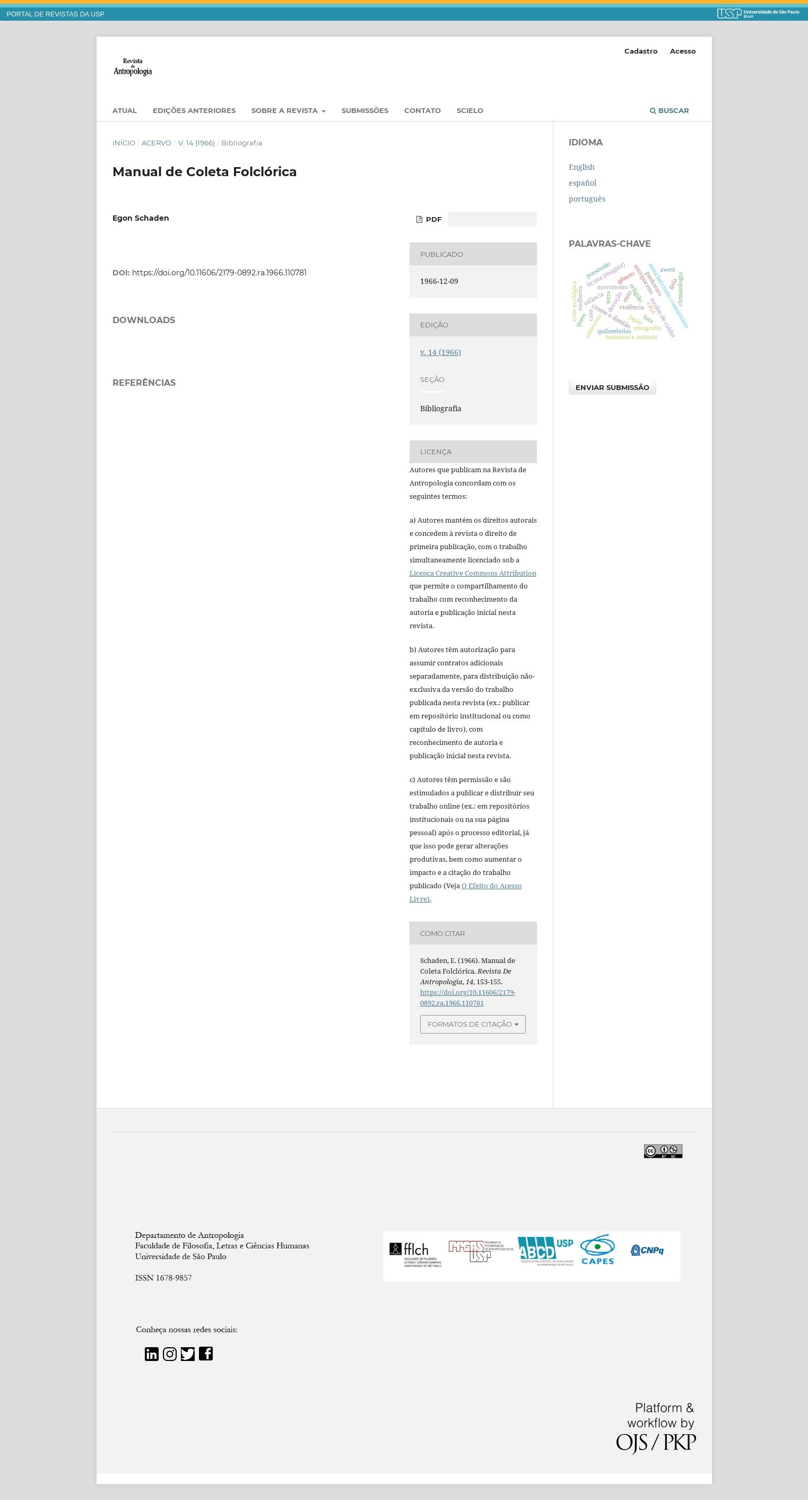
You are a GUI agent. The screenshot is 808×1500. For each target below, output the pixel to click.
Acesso (683, 51)
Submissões (365, 110)
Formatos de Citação (470, 1024)
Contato (422, 110)
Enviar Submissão (612, 387)
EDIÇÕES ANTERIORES (194, 110)
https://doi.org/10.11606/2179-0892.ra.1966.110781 (219, 273)
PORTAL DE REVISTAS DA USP (56, 14)
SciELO (470, 110)
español (582, 183)
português (587, 199)
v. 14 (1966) (196, 142)
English (582, 167)
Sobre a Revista (285, 110)
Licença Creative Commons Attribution (473, 573)
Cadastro (641, 51)
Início (123, 142)
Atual (124, 110)
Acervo (156, 142)
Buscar (669, 110)
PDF (432, 219)
